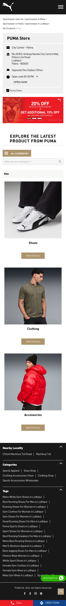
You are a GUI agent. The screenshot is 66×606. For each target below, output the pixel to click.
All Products (9, 28)
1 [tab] (28, 119)
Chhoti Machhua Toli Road (17, 454)
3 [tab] (38, 119)
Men (6, 174)
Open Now (20, 82)
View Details (33, 255)
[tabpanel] (33, 108)
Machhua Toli (43, 454)
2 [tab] (33, 119)
